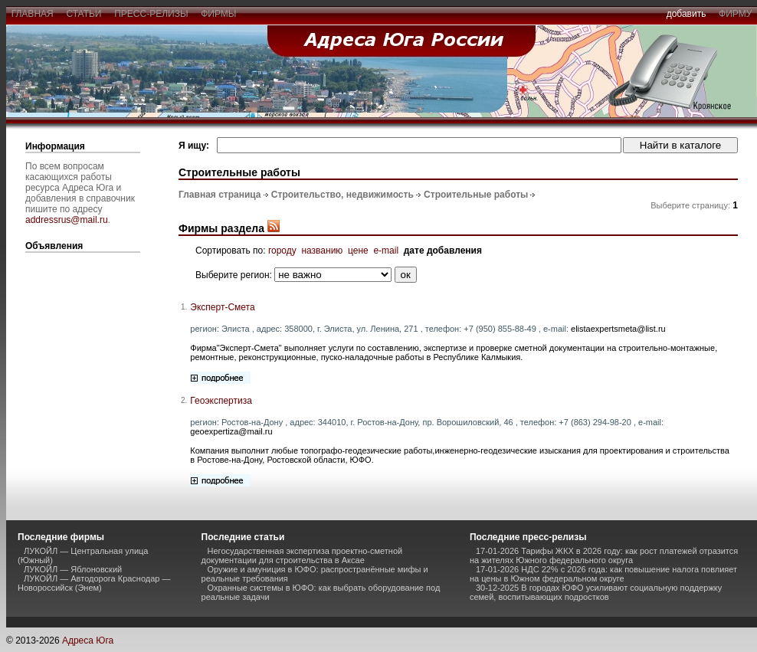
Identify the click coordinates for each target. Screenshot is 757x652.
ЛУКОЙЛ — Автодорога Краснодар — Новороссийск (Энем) (94, 583)
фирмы (219, 13)
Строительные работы (476, 194)
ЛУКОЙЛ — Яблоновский (73, 569)
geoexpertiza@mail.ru (231, 431)
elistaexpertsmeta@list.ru (618, 328)
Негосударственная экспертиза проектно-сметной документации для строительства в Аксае (302, 555)
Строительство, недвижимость (342, 194)
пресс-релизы (152, 13)
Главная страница (220, 194)
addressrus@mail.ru (66, 220)
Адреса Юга (87, 640)
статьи (84, 13)
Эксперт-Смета (222, 307)
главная (32, 13)
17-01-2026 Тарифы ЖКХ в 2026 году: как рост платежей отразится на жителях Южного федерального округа (604, 555)
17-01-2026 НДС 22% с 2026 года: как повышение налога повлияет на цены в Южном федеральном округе (603, 574)
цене (358, 250)
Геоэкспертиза (221, 400)
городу (282, 250)
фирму (735, 13)
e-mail (385, 250)
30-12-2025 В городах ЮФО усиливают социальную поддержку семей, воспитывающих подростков (596, 592)
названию (321, 250)
